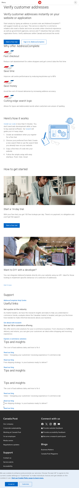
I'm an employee (9, 436)
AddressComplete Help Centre (15, 300)
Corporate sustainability (12, 428)
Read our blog (9, 352)
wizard (28, 129)
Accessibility (7, 466)
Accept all (11, 484)
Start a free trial (11, 42)
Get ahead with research (12, 323)
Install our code (10, 124)
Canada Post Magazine (49, 454)
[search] (75, 2)
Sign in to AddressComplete (34, 42)
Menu (4, 2)
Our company (8, 424)
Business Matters (47, 450)
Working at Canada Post (12, 432)
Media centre (8, 441)
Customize (25, 484)
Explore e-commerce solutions (15, 339)
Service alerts (8, 462)
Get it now (8, 285)
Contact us (7, 458)
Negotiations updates (11, 445)
